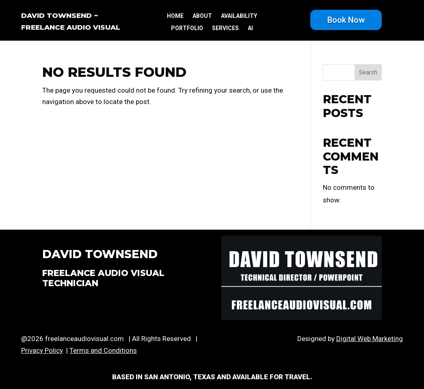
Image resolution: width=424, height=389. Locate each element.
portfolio (187, 28)
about (202, 16)
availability (239, 16)
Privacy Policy (42, 350)
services (225, 28)
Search (368, 72)
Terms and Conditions (103, 350)
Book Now (346, 20)
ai (250, 28)
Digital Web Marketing (369, 339)
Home (175, 16)
